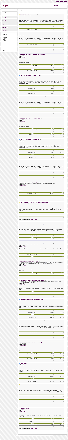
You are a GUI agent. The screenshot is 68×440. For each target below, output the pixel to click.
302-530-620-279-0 (23, 36)
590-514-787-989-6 (23, 366)
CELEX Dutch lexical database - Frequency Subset (30, 75)
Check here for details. (34, 219)
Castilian (4, 13)
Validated (4, 24)
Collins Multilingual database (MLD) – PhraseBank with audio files (33, 242)
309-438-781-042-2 (23, 284)
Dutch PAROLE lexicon (24, 408)
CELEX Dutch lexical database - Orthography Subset (30, 118)
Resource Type (5, 17)
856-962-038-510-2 (23, 142)
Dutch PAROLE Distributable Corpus (27, 384)
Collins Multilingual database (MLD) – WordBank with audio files (32, 280)
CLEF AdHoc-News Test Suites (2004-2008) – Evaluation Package (32, 182)
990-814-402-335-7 (23, 265)
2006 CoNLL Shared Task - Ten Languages (28, 14)
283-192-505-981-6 (23, 411)
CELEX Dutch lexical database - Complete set (29, 32)
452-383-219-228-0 (23, 227)
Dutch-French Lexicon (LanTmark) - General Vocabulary (31, 342)
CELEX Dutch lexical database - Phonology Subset (30, 139)
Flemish (3, 12)
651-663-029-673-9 (23, 121)
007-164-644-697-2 (23, 57)
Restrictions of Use (5, 23)
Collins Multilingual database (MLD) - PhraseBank (29, 222)
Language (4, 16)
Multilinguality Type (5, 27)
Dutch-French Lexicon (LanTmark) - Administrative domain (31, 299)
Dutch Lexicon (23, 363)
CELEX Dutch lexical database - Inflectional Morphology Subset (32, 96)
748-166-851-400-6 (23, 345)
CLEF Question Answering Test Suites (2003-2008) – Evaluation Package (34, 202)
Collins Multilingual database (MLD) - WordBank (29, 261)
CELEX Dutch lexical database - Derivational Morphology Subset (32, 54)
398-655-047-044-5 (23, 246)
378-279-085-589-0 (23, 185)
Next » (24, 11)
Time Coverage (5, 30)
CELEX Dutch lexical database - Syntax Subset (29, 160)
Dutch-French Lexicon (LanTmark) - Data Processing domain (32, 320)
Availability (4, 20)
